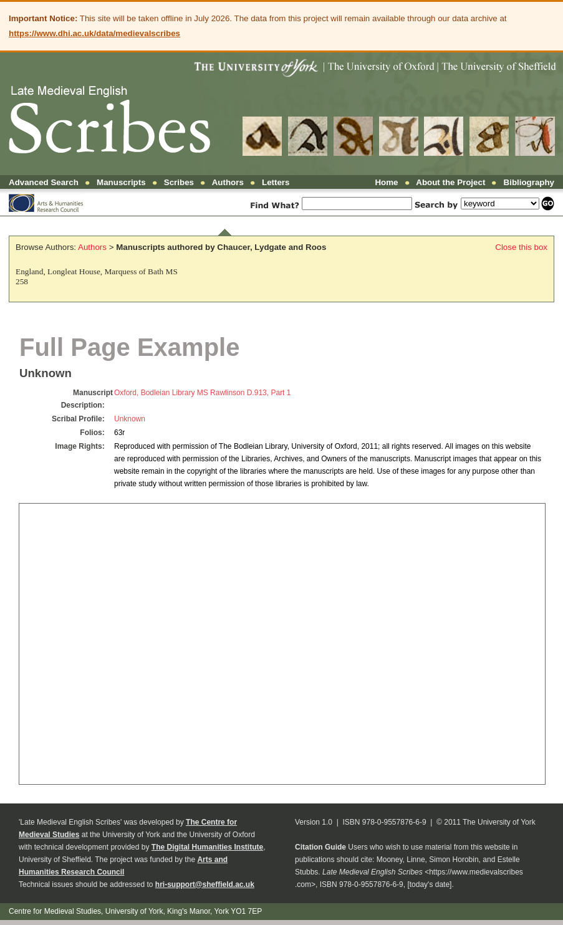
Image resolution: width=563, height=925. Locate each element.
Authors (228, 182)
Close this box (521, 247)
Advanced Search (44, 182)
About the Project (450, 182)
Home (386, 182)
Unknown (129, 419)
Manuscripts (121, 182)
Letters (275, 182)
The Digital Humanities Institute (207, 847)
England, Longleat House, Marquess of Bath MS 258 (97, 276)
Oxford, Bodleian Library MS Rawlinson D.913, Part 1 (202, 392)
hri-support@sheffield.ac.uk (204, 884)
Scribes (179, 182)
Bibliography (529, 182)
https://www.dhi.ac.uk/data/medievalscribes (94, 33)
